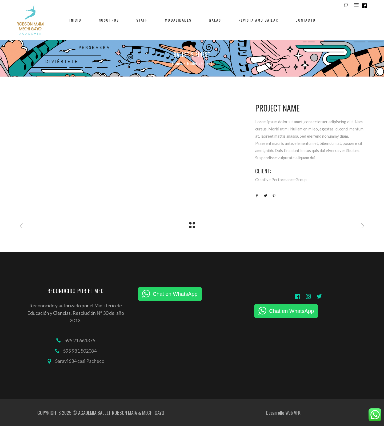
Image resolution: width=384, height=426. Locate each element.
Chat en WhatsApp (175, 294)
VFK (297, 412)
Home (177, 63)
